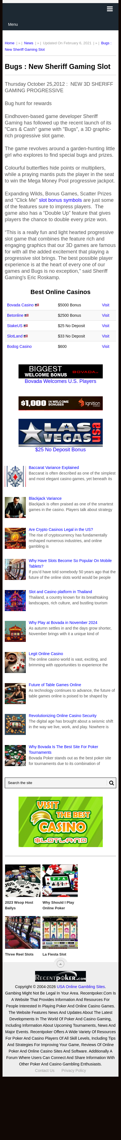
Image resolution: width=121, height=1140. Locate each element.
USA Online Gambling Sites (81, 986)
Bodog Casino (19, 346)
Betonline (15, 315)
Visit (105, 305)
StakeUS (14, 325)
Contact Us (44, 1070)
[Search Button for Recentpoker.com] (110, 783)
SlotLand (14, 336)
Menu (13, 24)
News (28, 43)
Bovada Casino (20, 305)
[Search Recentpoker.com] (60, 783)
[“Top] (60, 964)
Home (10, 43)
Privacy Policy (73, 1070)
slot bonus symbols (60, 200)
